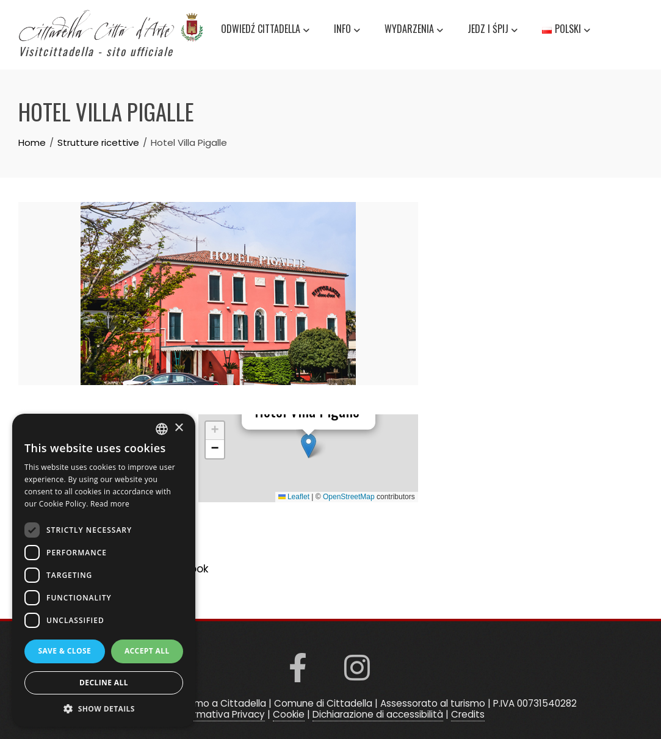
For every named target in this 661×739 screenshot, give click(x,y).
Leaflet (293, 496)
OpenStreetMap (349, 496)
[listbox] (162, 429)
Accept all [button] (147, 651)
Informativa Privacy (220, 714)
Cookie (289, 714)
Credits (468, 714)
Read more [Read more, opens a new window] (109, 504)
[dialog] (103, 570)
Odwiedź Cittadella (265, 30)
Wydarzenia (414, 30)
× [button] (178, 428)
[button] (308, 445)
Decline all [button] (103, 682)
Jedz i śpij (493, 30)
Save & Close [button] (64, 651)
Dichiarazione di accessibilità (377, 714)
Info (347, 30)
